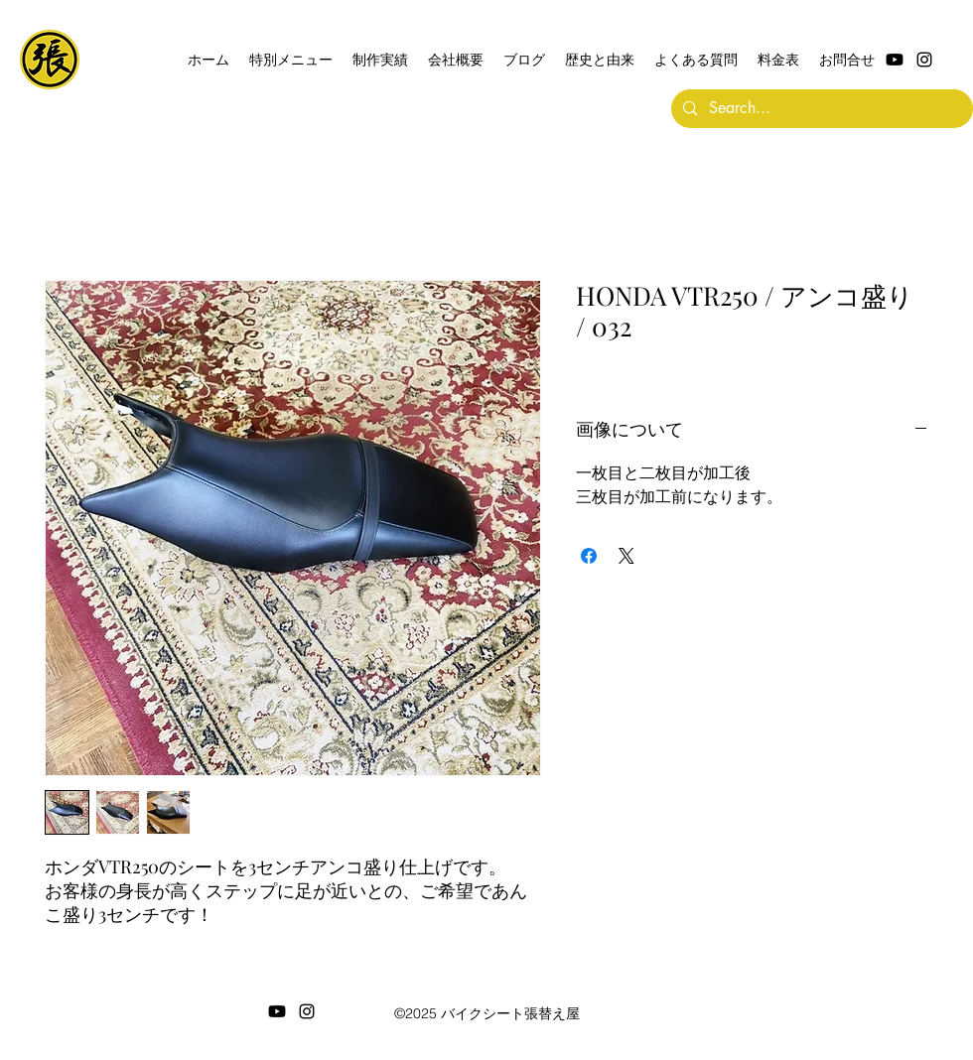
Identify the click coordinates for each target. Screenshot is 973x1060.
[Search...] (820, 108)
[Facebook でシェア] (589, 556)
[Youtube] (894, 59)
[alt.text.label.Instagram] (924, 59)
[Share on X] (626, 556)
